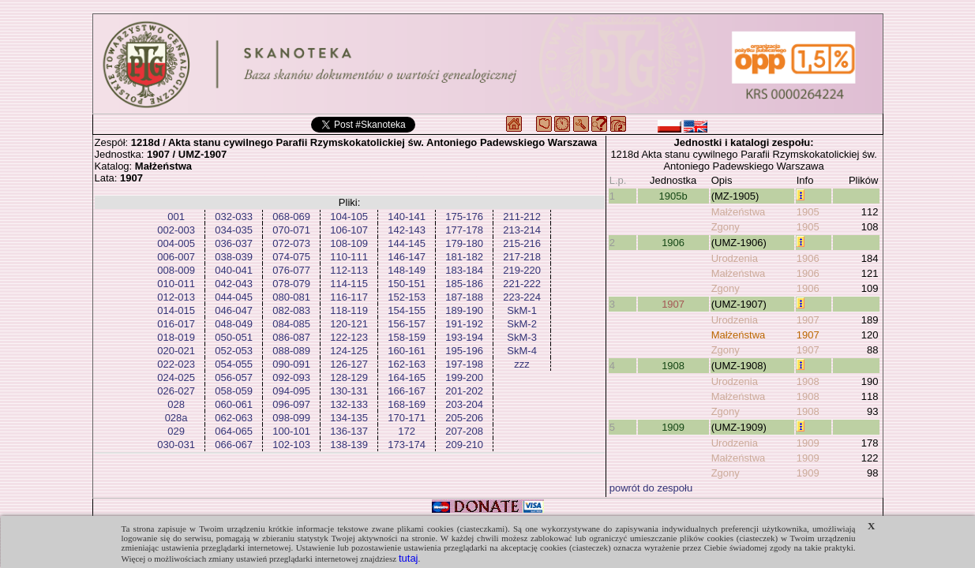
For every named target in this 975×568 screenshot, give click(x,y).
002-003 (176, 230)
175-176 (464, 216)
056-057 (234, 377)
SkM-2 (522, 324)
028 (176, 404)
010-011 (176, 284)
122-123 (349, 337)
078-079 (291, 284)
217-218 (522, 257)
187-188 (464, 297)
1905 (808, 212)
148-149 (407, 270)
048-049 (234, 324)
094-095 (291, 391)
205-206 (464, 418)
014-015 (176, 310)
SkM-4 (522, 351)
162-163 (407, 364)
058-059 (234, 391)
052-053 (234, 351)
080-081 (291, 297)
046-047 (234, 310)
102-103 (291, 444)
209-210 (464, 444)
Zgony (725, 227)
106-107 (349, 230)
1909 (673, 427)
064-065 (234, 431)
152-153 (407, 297)
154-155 (407, 310)
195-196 (464, 351)
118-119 (349, 310)
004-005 (176, 243)
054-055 (234, 364)
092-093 (291, 377)
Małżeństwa (738, 212)
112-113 (349, 270)
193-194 (464, 337)
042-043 (234, 284)
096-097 (291, 404)
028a (176, 418)
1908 (673, 366)
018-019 (176, 337)
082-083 (291, 310)
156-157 (407, 324)
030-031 (176, 444)
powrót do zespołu (651, 488)
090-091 (291, 364)
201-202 (464, 391)
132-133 (349, 404)
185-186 (464, 284)
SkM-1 (522, 310)
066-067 (234, 444)
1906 (673, 242)
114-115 (349, 284)
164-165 (407, 377)
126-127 (349, 364)
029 (176, 431)
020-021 (176, 351)
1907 (673, 304)
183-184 (464, 270)
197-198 (464, 364)
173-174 (407, 444)
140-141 (407, 216)
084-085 (291, 324)
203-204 (464, 404)
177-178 (464, 230)
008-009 (176, 270)
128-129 (349, 377)
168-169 (407, 404)
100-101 (291, 431)
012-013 (176, 297)
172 (406, 431)
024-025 (176, 377)
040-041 (234, 270)
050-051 (234, 337)
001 (176, 216)
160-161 (407, 351)
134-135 (349, 418)
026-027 (176, 391)
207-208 (464, 431)
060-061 (234, 404)
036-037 (234, 243)
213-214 (522, 230)
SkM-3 (522, 337)
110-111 (349, 257)
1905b (673, 196)
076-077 (291, 270)
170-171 (407, 418)
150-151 (407, 284)
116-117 (349, 297)
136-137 (349, 431)
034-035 (234, 230)
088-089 (291, 351)
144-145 (407, 243)
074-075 (291, 257)
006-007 (176, 257)
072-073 (291, 243)
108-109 (349, 243)
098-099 (291, 418)
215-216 (522, 243)
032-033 (234, 216)
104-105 (349, 216)
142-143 (407, 230)
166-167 (407, 391)
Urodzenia (734, 258)
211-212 (522, 216)
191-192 (464, 324)
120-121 (349, 324)
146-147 (407, 257)
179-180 (464, 243)
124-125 (349, 351)
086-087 (291, 337)
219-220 (522, 270)
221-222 (522, 284)
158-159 (407, 337)
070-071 (291, 230)
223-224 (522, 297)
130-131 (349, 391)
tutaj (408, 558)
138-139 (349, 444)
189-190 (464, 310)
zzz (522, 364)
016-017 (176, 324)
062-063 (234, 418)
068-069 (291, 216)
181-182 (464, 257)
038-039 (234, 257)
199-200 (464, 377)
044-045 (234, 297)
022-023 (176, 364)
